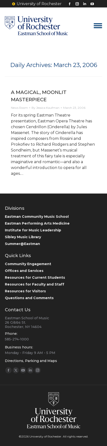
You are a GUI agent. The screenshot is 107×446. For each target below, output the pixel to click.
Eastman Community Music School (37, 216)
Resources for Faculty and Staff (34, 284)
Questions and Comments (29, 298)
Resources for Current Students (35, 277)
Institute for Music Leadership (33, 230)
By (45, 107)
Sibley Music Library (23, 237)
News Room (19, 107)
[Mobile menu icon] (98, 25)
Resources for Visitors (25, 291)
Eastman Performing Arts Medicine (37, 223)
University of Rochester (37, 4)
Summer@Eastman (22, 244)
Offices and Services (24, 271)
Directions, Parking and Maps (31, 361)
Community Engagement (28, 264)
